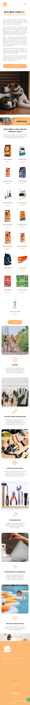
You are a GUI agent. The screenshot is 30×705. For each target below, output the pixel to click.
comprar (7, 162)
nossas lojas (15, 674)
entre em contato (15, 66)
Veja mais (15, 322)
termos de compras (15, 685)
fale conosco (15, 676)
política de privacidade (15, 683)
